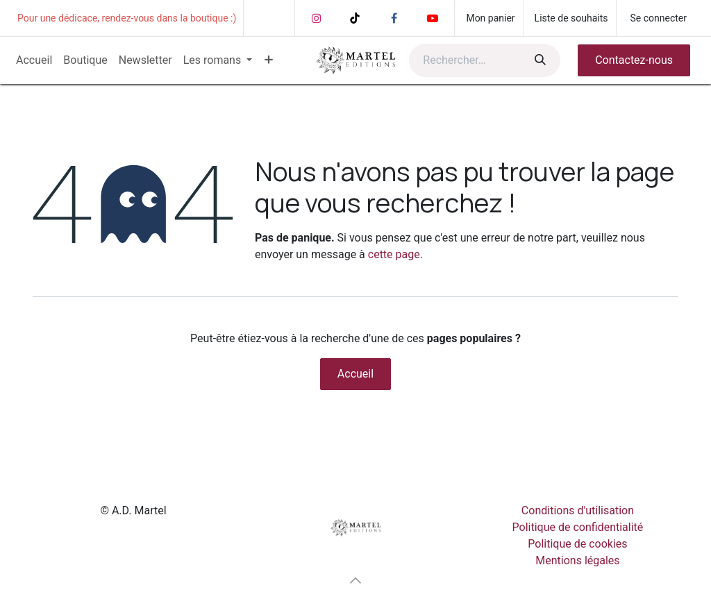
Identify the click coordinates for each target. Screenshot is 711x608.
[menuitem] (34, 60)
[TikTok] (355, 18)
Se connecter (658, 18)
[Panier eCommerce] (488, 18)
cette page (394, 254)
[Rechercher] (538, 60)
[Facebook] (394, 18)
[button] (355, 580)
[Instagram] (317, 18)
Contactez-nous (634, 60)
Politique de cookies (577, 543)
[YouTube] (433, 18)
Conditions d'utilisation (577, 510)
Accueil (355, 373)
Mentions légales (577, 560)
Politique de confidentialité (578, 527)
